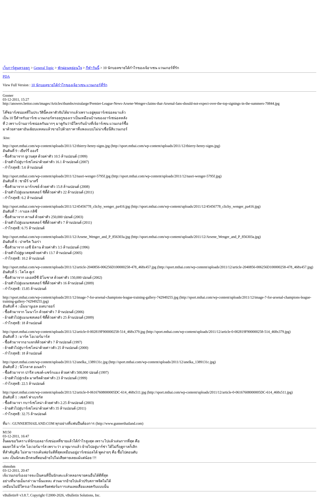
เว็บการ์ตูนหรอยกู (16, 68)
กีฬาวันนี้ (92, 68)
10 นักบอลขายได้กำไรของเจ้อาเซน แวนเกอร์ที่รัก (69, 85)
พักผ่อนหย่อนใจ (70, 68)
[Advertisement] (159, 33)
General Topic (44, 68)
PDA (6, 76)
